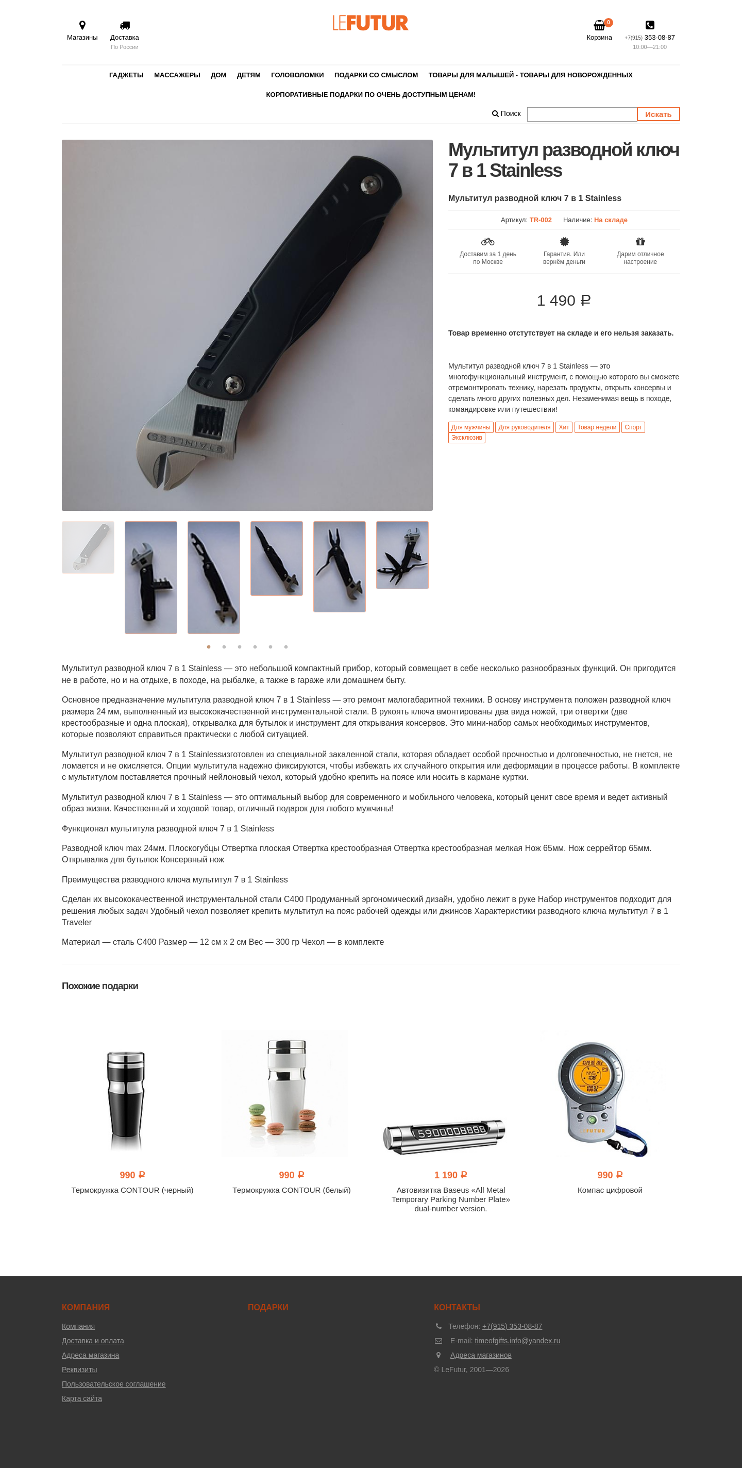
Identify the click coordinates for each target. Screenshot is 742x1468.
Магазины (82, 30)
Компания (78, 1326)
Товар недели (597, 427)
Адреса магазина (90, 1355)
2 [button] (224, 647)
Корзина (599, 30)
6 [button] (286, 647)
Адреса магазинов (481, 1355)
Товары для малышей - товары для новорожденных (531, 75)
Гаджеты (126, 75)
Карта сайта (82, 1398)
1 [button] (209, 647)
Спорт (633, 427)
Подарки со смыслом (376, 75)
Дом (218, 75)
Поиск (506, 113)
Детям (249, 75)
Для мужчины (471, 427)
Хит (564, 427)
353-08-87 (650, 36)
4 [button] (255, 647)
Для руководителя (524, 427)
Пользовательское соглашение (114, 1384)
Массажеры (177, 75)
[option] (247, 325)
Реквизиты (79, 1369)
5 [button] (270, 647)
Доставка (124, 36)
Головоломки (297, 75)
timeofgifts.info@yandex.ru (518, 1341)
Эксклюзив (466, 437)
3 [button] (239, 647)
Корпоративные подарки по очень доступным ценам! (371, 94)
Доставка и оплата (93, 1341)
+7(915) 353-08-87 (512, 1326)
